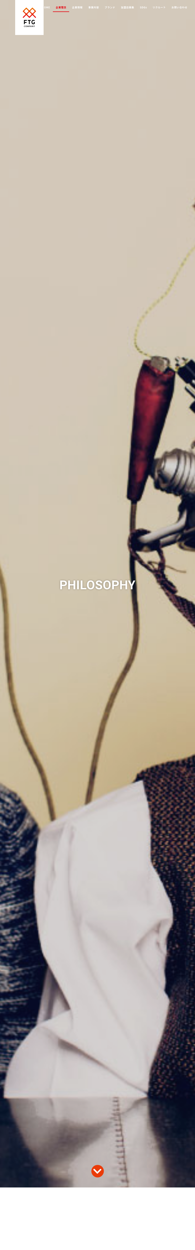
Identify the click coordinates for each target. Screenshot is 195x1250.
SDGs (143, 7)
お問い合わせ (179, 7)
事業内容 (93, 7)
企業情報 (77, 7)
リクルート (159, 7)
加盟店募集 (127, 7)
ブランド (110, 7)
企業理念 (61, 7)
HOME (46, 7)
